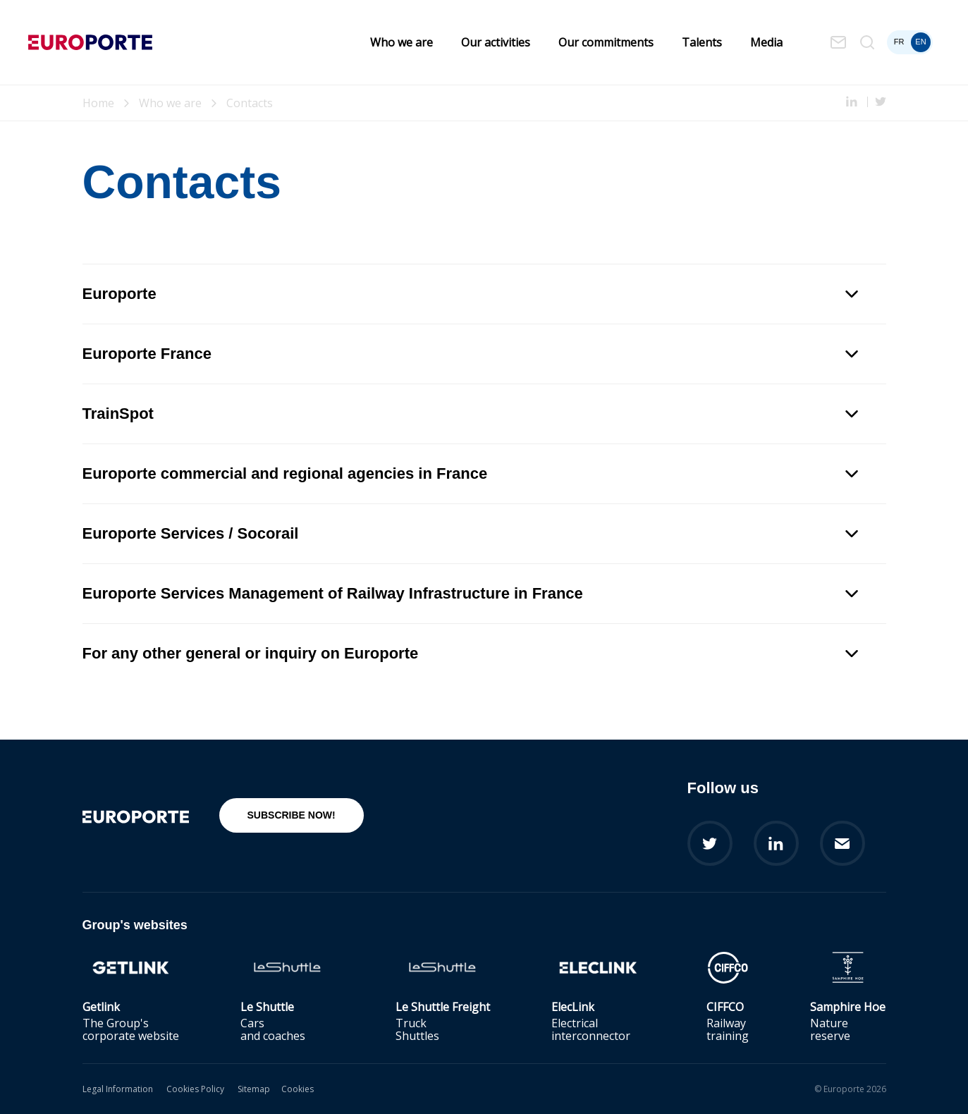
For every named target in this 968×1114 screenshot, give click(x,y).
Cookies (297, 1089)
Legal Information (117, 1089)
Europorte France (470, 353)
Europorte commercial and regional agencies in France (470, 473)
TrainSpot (470, 413)
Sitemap (254, 1089)
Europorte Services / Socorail (470, 533)
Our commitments (606, 42)
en (920, 41)
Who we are (401, 42)
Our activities (495, 42)
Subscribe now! (291, 815)
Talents (702, 42)
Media (766, 42)
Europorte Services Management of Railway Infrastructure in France (470, 593)
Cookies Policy (195, 1089)
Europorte (470, 293)
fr (899, 41)
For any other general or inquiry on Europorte (470, 653)
